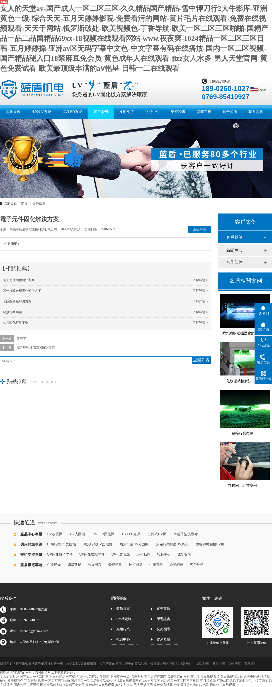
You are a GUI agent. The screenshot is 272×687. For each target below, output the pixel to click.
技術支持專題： (33, 555)
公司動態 (143, 554)
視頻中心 (164, 554)
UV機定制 (123, 619)
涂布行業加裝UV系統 (172, 544)
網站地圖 (203, 663)
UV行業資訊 (120, 554)
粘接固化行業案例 (15, 322)
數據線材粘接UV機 (210, 544)
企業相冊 (176, 565)
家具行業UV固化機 (97, 544)
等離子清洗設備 (186, 534)
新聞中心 (234, 250)
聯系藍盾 (163, 639)
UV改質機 (54, 534)
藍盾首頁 (123, 609)
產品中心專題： (33, 534)
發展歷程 (95, 565)
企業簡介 (54, 565)
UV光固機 (77, 534)
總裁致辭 (74, 565)
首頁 (24, 203)
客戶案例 (39, 203)
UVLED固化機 (103, 534)
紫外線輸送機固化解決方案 (22, 290)
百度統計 (250, 663)
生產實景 (156, 565)
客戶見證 (197, 565)
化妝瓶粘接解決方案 (17, 301)
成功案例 (184, 554)
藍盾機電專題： (33, 565)
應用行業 (123, 629)
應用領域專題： (33, 544)
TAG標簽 (234, 663)
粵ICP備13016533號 (176, 663)
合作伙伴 (234, 262)
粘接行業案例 (12, 312)
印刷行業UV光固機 (61, 544)
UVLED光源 (131, 534)
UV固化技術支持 (60, 554)
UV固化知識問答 (92, 554)
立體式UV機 (157, 534)
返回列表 (199, 229)
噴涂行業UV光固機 (134, 544)
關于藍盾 (163, 609)
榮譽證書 (115, 565)
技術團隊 (135, 565)
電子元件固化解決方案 (19, 280)
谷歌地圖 (218, 663)
